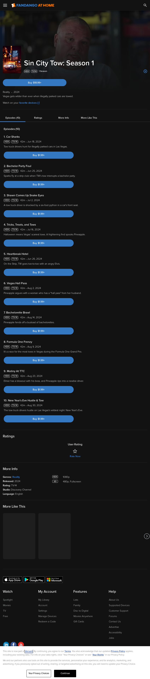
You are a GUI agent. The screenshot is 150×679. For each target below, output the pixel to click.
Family (76, 605)
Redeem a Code (47, 621)
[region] (75, 662)
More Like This (89, 117)
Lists (75, 599)
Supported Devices (119, 605)
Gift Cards (78, 621)
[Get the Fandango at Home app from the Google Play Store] (34, 579)
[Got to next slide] (146, 536)
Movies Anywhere (83, 616)
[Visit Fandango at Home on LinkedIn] (6, 645)
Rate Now (75, 456)
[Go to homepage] (32, 5)
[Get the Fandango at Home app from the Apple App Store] (12, 579)
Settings (42, 610)
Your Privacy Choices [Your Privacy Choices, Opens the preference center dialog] (38, 673)
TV (4, 610)
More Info (63, 117)
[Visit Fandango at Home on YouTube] (21, 645)
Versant (29, 651)
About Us (114, 599)
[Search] (145, 5)
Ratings (38, 117)
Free (5, 616)
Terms (67, 651)
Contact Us (115, 621)
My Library (43, 599)
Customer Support (118, 610)
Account (42, 605)
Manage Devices (47, 616)
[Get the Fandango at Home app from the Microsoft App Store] (54, 579)
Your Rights (98, 654)
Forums (113, 616)
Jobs (111, 637)
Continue (65, 673)
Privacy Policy (118, 651)
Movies (7, 605)
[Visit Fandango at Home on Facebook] (13, 645)
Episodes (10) (12, 117)
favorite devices (29, 102)
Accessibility (115, 632)
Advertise (114, 627)
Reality (16, 476)
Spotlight (8, 599)
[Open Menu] (5, 5)
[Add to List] (145, 71)
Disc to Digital (80, 610)
